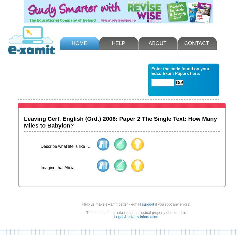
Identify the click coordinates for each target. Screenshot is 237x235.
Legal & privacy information (136, 217)
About (158, 43)
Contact (196, 43)
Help (118, 43)
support (148, 204)
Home (79, 43)
